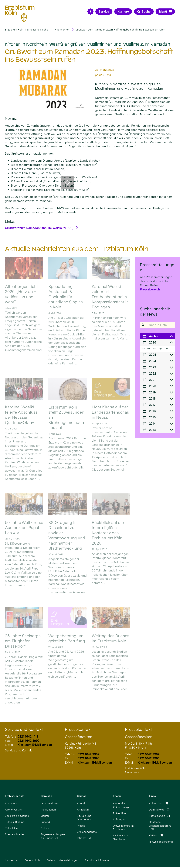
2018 (152, 398)
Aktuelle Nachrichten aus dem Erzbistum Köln (76, 249)
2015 (152, 417)
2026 (152, 342)
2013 (152, 430)
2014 (152, 423)
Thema (117, 795)
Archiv (153, 336)
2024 (152, 361)
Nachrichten (62, 29)
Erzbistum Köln (14, 795)
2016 (152, 411)
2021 (152, 380)
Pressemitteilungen (157, 267)
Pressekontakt (78, 729)
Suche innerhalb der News (155, 311)
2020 (152, 386)
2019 (152, 392)
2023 (152, 367)
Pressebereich (150, 289)
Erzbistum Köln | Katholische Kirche (26, 29)
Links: (10, 221)
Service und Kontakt (24, 729)
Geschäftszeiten (78, 737)
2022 (152, 373)
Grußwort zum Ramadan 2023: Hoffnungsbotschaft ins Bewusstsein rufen (120, 29)
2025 (152, 355)
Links (152, 795)
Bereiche (46, 795)
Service (81, 795)
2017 (152, 405)
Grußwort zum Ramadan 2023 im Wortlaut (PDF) (39, 228)
